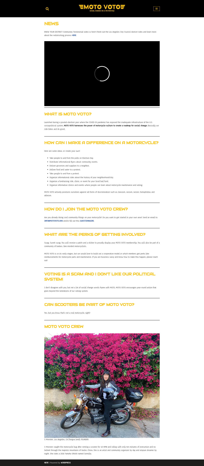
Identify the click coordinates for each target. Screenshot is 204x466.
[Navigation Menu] (156, 8)
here (74, 35)
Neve (46, 462)
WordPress (66, 462)
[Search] (47, 8)
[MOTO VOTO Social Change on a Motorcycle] (102, 8)
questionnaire (87, 221)
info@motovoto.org (53, 221)
